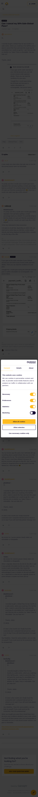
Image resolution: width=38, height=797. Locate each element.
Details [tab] (19, 368)
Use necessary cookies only (19, 433)
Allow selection (19, 427)
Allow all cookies (19, 421)
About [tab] (31, 368)
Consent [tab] (7, 368)
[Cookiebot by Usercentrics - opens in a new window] (27, 362)
